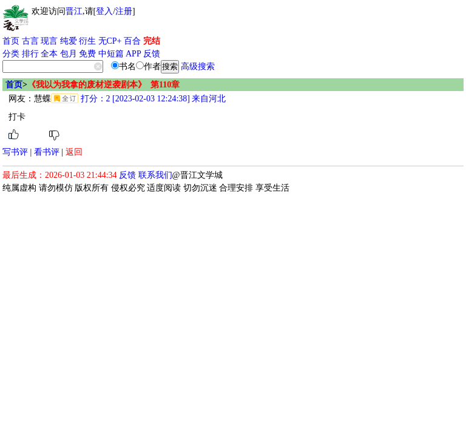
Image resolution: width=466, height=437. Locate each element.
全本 (49, 53)
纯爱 (68, 41)
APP (133, 53)
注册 (123, 11)
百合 (132, 41)
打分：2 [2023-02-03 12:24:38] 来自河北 (152, 98)
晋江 (74, 11)
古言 (30, 41)
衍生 (87, 41)
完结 (151, 41)
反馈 (151, 53)
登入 (104, 11)
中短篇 (111, 53)
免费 (87, 53)
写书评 (15, 152)
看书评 (46, 152)
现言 (49, 41)
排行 (30, 53)
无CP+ (110, 41)
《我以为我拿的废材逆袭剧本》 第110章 (103, 84)
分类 (10, 53)
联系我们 (155, 175)
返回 (74, 152)
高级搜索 (198, 66)
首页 (10, 41)
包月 (68, 53)
